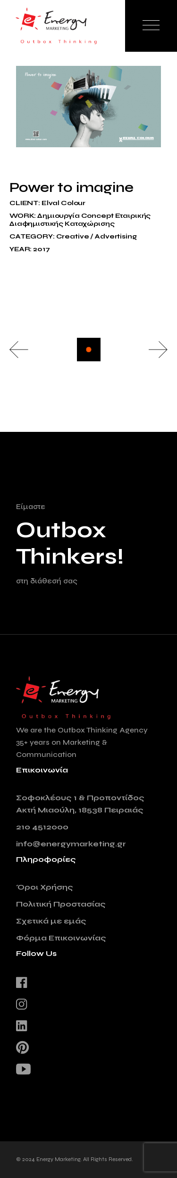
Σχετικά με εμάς (51, 920)
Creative (72, 236)
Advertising (115, 236)
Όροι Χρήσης (44, 887)
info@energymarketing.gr (71, 843)
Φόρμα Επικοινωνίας (61, 937)
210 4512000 (42, 826)
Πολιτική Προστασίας (61, 903)
